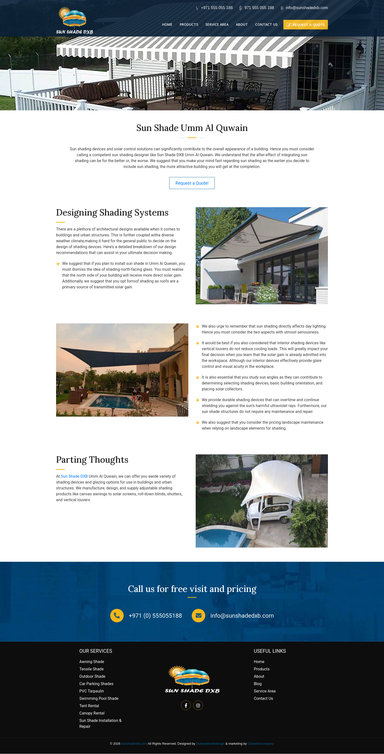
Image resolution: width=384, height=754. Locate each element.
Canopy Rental (92, 713)
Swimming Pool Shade (99, 698)
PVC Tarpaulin (91, 691)
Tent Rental (89, 706)
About (242, 24)
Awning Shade (91, 662)
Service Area (216, 24)
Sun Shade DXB (74, 476)
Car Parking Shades (96, 684)
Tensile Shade (91, 669)
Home (167, 24)
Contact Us (266, 24)
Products (189, 24)
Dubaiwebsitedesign (210, 744)
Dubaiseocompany (261, 744)
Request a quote (309, 24)
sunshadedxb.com (134, 744)
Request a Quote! (192, 183)
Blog (258, 684)
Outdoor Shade (92, 676)
